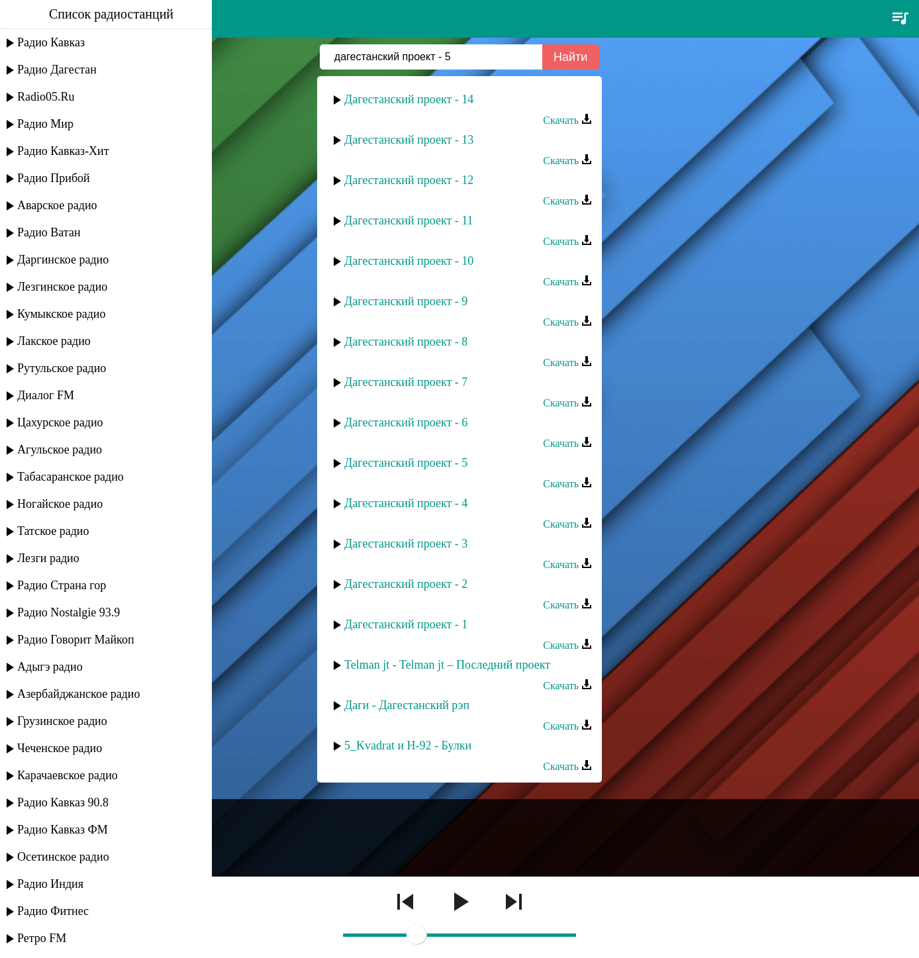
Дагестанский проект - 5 (405, 462)
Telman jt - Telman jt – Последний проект (447, 664)
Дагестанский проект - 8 (405, 341)
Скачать (567, 120)
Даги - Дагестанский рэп (406, 705)
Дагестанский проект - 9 (405, 301)
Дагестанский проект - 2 (405, 584)
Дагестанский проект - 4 (405, 503)
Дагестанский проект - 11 (408, 220)
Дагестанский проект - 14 (408, 99)
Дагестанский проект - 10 (408, 260)
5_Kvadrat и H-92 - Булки (407, 745)
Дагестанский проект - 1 (405, 624)
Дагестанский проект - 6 (405, 422)
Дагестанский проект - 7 (405, 382)
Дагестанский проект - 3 (405, 543)
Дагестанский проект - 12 (408, 180)
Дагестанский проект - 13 (408, 139)
